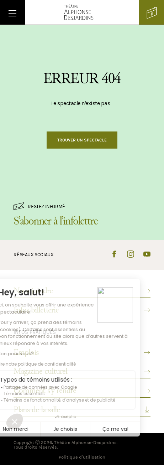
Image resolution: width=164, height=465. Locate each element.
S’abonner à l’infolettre (55, 221)
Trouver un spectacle (82, 140)
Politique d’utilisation (82, 457)
